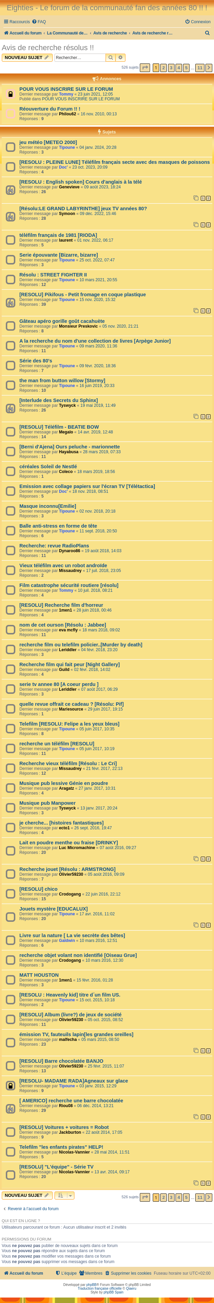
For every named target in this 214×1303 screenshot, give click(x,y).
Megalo (66, 432)
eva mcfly (68, 630)
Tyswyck (67, 405)
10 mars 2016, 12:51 (98, 940)
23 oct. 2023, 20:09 (90, 167)
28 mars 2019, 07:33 (102, 451)
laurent (65, 240)
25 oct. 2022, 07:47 (97, 260)
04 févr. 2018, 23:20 (99, 649)
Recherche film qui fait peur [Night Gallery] (69, 664)
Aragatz (66, 788)
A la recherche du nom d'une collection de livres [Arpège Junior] (95, 341)
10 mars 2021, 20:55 (98, 279)
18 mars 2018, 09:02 (101, 630)
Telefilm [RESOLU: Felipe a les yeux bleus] (69, 724)
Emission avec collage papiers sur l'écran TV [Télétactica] (87, 486)
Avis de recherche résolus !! (48, 47)
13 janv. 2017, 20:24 (98, 808)
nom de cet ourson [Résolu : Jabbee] (62, 625)
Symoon (67, 213)
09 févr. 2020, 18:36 (98, 365)
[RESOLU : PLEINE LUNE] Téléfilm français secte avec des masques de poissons (114, 162)
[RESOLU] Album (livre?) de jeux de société (70, 1014)
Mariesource (71, 709)
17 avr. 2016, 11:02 (97, 914)
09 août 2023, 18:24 (102, 187)
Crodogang (70, 894)
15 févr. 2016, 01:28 (95, 980)
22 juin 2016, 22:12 (102, 894)
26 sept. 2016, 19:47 (93, 828)
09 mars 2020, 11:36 (98, 346)
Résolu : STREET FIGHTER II (53, 274)
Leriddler (68, 649)
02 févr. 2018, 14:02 (92, 669)
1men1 (65, 610)
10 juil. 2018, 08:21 (95, 590)
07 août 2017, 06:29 (99, 689)
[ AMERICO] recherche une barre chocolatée (71, 1100)
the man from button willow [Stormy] (62, 380)
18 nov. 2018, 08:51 (90, 491)
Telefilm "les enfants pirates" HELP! (61, 1147)
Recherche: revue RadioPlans (54, 545)
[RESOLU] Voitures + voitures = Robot (64, 1127)
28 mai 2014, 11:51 (112, 1152)
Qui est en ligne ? (21, 1221)
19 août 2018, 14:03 (103, 550)
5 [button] (186, 67)
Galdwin (67, 940)
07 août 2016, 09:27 (118, 847)
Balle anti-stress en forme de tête (58, 526)
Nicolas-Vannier (74, 1152)
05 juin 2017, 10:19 (97, 748)
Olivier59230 (71, 874)
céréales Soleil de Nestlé (48, 466)
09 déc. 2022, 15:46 (98, 213)
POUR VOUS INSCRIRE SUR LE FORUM (66, 89)
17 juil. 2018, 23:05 (103, 570)
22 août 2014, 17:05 (104, 1132)
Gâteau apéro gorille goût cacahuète (62, 321)
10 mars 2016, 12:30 (104, 960)
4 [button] (179, 67)
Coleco (65, 471)
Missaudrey (70, 570)
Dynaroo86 (69, 550)
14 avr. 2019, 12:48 (95, 432)
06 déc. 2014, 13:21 (95, 1105)
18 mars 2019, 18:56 (96, 471)
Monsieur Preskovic (78, 326)
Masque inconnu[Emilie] (47, 506)
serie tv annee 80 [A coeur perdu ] (59, 684)
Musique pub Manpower (47, 803)
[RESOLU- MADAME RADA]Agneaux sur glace (73, 1081)
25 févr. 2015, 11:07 (106, 1066)
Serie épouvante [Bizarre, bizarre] (58, 255)
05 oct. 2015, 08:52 (105, 1019)
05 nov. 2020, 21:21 (120, 326)
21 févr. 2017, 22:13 (104, 768)
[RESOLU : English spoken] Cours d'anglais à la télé (80, 182)
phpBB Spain (113, 1292)
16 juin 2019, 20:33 (97, 385)
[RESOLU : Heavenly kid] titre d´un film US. (69, 995)
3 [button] (171, 67)
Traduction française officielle (100, 1288)
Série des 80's (35, 360)
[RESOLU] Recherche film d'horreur (61, 605)
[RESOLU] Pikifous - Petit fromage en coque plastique (82, 294)
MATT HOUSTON (39, 975)
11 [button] (199, 67)
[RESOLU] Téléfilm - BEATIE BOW (59, 427)
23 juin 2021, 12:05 (95, 94)
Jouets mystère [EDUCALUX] (53, 909)
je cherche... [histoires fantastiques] (61, 823)
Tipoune (67, 147)
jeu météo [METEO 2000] (48, 142)
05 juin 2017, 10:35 (97, 729)
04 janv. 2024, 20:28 (98, 147)
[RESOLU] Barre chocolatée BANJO (61, 1061)
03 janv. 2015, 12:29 (98, 1086)
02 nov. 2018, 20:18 (98, 511)
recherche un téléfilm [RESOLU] (56, 743)
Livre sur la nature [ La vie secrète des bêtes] (72, 935)
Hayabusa (68, 451)
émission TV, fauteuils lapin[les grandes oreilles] (76, 1034)
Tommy (66, 94)
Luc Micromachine (77, 847)
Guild (64, 669)
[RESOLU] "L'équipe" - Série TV (56, 1167)
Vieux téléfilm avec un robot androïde (63, 565)
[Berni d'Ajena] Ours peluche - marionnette (69, 446)
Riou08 (65, 1105)
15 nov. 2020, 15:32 (98, 299)
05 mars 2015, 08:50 (100, 1039)
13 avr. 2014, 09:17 (112, 1172)
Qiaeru (131, 1288)
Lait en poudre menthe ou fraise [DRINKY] (68, 842)
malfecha (68, 1039)
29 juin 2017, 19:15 (105, 709)
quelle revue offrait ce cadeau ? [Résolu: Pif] (71, 704)
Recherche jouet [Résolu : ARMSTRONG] (67, 869)
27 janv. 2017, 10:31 (97, 788)
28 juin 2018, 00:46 (94, 610)
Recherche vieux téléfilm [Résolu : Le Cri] (68, 763)
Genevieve (69, 187)
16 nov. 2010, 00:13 (99, 114)
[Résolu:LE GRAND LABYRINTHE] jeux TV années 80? (83, 208)
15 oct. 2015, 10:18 (97, 1000)
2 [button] (163, 67)
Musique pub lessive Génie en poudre (63, 783)
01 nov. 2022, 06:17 (95, 240)
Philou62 (67, 114)
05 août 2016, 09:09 (106, 874)
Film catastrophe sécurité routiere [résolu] (68, 585)
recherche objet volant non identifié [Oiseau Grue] (78, 955)
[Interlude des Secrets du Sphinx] (58, 400)
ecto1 (64, 828)
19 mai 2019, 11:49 (98, 405)
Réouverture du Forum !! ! (49, 109)
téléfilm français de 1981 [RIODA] (58, 235)
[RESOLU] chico (38, 889)
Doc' (63, 167)
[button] (145, 67)
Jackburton (70, 1132)
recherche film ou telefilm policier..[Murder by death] (80, 644)
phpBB (91, 1285)
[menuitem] (39, 22)
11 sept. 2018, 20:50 (98, 531)
